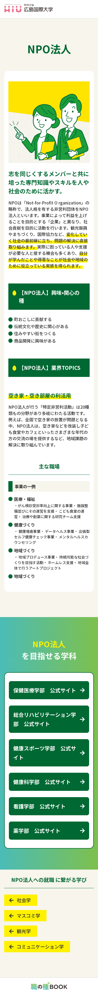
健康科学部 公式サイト (42, 782)
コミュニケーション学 (40, 946)
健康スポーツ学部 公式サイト (44, 752)
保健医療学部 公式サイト (44, 690)
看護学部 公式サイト (39, 806)
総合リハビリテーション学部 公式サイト (44, 719)
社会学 (24, 900)
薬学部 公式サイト (36, 830)
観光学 (24, 931)
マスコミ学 (28, 915)
